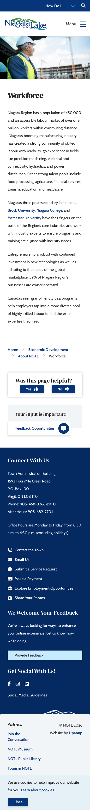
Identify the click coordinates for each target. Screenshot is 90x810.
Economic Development (48, 349)
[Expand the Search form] (83, 5)
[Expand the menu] (76, 24)
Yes (32, 389)
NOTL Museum (20, 749)
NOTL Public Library (24, 758)
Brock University (21, 210)
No (63, 389)
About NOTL (28, 356)
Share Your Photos (26, 598)
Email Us (19, 559)
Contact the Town (26, 550)
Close (18, 802)
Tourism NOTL (20, 768)
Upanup (75, 733)
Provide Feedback (29, 655)
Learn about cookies (37, 790)
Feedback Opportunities (42, 428)
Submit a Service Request (32, 569)
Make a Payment (25, 578)
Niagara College (49, 210)
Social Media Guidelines (27, 695)
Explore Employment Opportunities (40, 588)
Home (13, 349)
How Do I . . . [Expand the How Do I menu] (60, 6)
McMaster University (24, 218)
